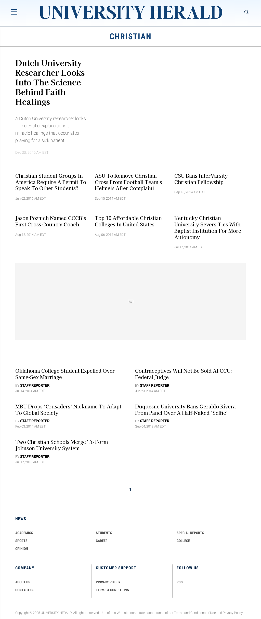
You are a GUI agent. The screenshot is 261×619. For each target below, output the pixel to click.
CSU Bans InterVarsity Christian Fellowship (201, 178)
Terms (179, 613)
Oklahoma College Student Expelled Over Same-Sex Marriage (65, 374)
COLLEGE (183, 541)
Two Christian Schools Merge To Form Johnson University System (61, 445)
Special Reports (190, 533)
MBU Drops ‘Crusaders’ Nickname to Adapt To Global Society (68, 409)
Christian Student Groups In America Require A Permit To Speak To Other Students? (50, 182)
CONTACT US (24, 590)
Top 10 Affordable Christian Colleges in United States (128, 221)
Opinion (21, 549)
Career (102, 541)
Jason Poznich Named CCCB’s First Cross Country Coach (50, 221)
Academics (24, 533)
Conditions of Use (203, 613)
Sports (21, 541)
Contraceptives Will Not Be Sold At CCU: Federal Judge (183, 374)
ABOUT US (22, 582)
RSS (180, 582)
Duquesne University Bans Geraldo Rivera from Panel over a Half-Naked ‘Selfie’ (185, 409)
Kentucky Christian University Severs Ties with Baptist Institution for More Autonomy (207, 227)
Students (104, 533)
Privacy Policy (233, 613)
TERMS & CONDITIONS (112, 590)
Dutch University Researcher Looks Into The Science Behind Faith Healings (50, 82)
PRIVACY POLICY (108, 582)
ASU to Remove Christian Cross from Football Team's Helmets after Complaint (128, 182)
